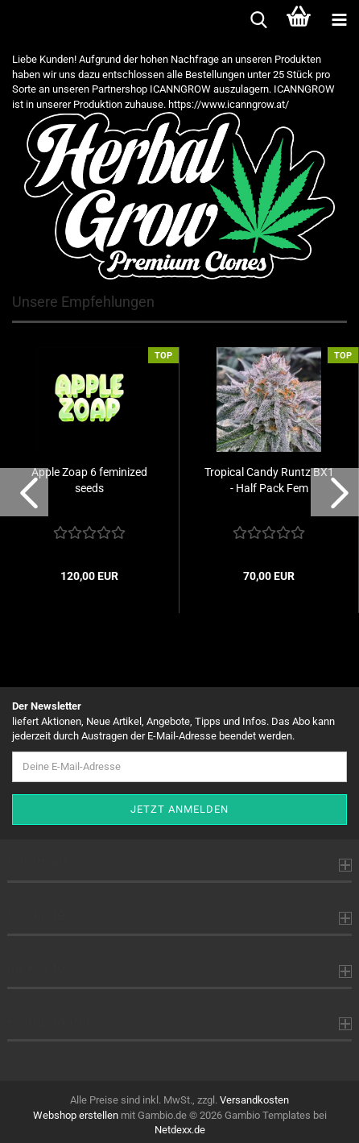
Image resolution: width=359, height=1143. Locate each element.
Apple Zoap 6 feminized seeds (89, 480)
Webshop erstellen (75, 1115)
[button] (24, 492)
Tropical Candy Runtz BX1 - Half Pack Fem (269, 480)
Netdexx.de (180, 1130)
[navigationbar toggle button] (339, 20)
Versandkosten (254, 1100)
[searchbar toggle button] (258, 20)
